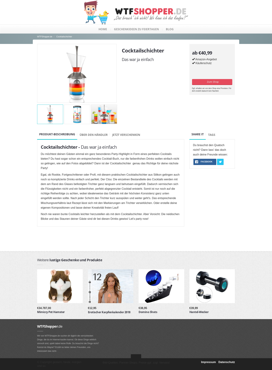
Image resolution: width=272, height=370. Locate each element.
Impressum (208, 362)
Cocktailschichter (64, 36)
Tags (211, 135)
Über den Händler (94, 135)
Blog (170, 29)
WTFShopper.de (44, 36)
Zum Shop (212, 81)
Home (103, 29)
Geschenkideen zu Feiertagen (136, 29)
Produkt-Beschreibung (57, 134)
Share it (198, 134)
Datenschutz (226, 362)
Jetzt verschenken (126, 135)
